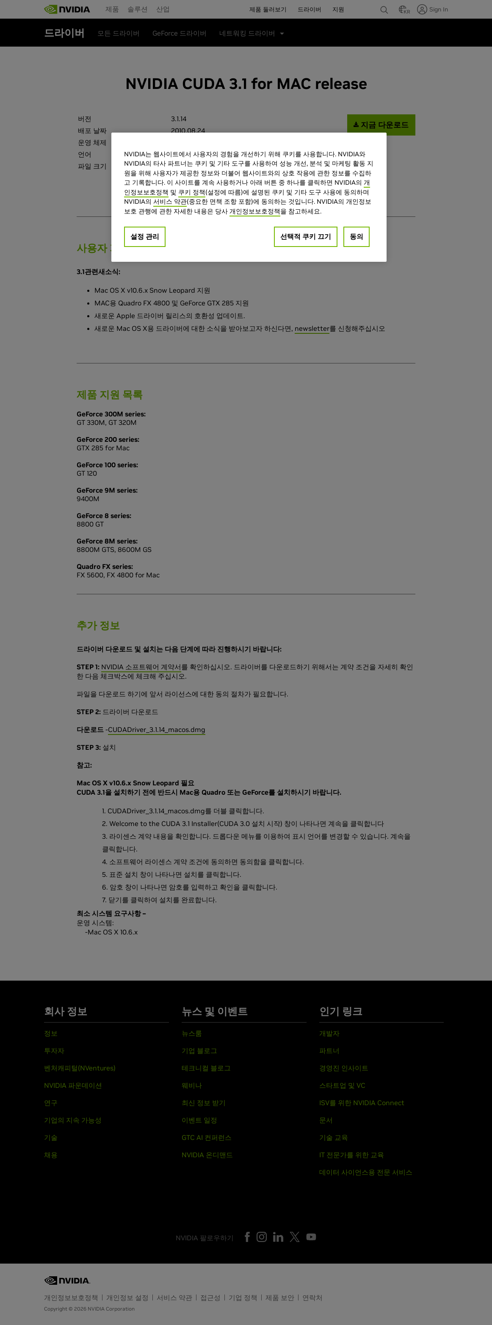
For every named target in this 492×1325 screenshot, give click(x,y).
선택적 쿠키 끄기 (305, 236)
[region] (249, 197)
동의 (356, 236)
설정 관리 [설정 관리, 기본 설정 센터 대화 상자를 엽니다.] (144, 236)
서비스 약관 (170, 201)
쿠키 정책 (191, 192)
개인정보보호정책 (254, 211)
